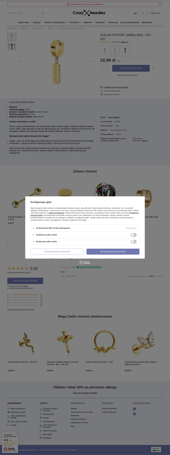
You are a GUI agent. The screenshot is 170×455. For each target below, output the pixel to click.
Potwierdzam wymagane (57, 252)
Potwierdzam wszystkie (113, 252)
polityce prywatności (56, 213)
